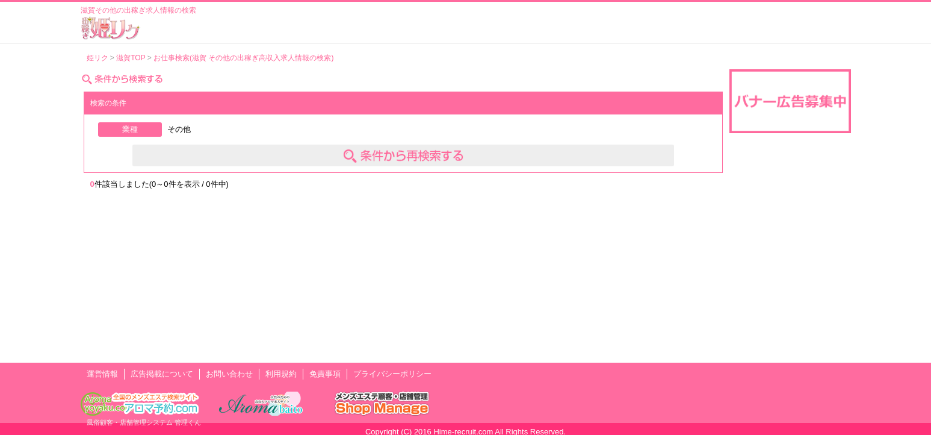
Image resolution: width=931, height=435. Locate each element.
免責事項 (325, 373)
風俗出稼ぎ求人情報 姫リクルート (111, 28)
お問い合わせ (229, 373)
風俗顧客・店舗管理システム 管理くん (144, 422)
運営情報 (102, 373)
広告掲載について (162, 373)
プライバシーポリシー (392, 373)
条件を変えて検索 (403, 155)
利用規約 (281, 373)
